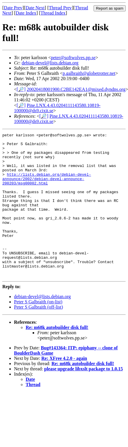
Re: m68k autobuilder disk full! (57, 356)
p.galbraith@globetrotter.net (89, 73)
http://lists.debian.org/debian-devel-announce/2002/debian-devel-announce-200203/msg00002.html (46, 188)
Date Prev (13, 7)
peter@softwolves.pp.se (73, 57)
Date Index (26, 12)
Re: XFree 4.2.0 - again (64, 387)
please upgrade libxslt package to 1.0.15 (83, 397)
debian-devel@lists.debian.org (50, 62)
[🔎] (21, 89)
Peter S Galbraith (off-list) (38, 335)
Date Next (35, 7)
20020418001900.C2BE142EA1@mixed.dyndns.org (76, 89)
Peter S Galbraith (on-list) (38, 330)
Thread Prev (60, 7)
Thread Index (53, 12)
